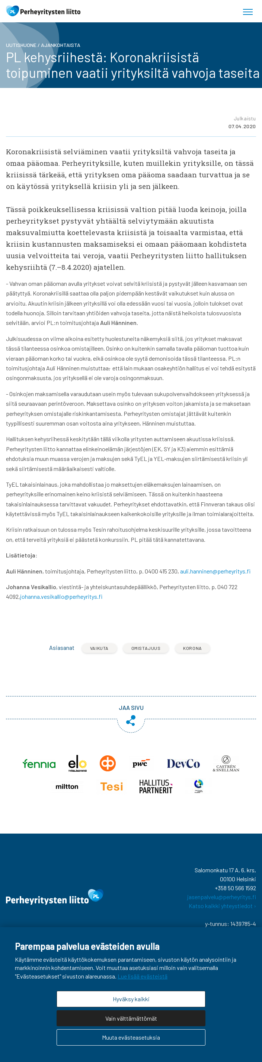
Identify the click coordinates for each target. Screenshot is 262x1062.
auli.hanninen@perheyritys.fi (215, 571)
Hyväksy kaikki (131, 998)
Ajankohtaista (60, 45)
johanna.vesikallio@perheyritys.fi (61, 596)
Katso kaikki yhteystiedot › (222, 905)
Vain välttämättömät (131, 1018)
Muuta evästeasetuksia (131, 1037)
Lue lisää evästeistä (142, 976)
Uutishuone (21, 45)
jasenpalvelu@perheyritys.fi (221, 896)
